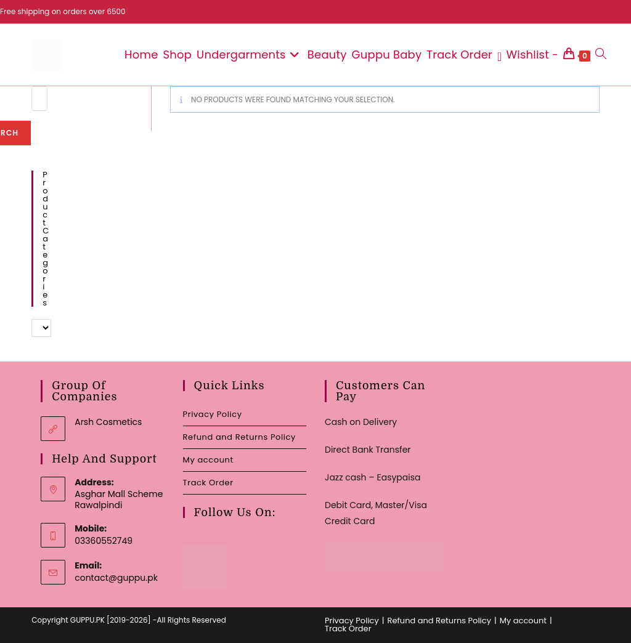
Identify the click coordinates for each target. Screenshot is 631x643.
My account (208, 460)
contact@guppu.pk (116, 578)
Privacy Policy (212, 414)
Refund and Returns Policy (239, 437)
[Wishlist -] (528, 55)
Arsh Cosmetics (108, 422)
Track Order (208, 482)
